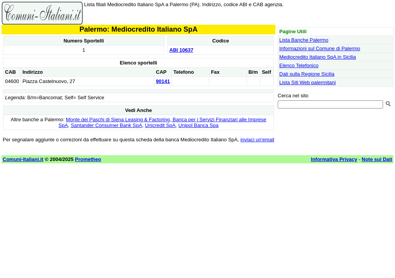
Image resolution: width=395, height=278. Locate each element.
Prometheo (88, 159)
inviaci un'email (257, 139)
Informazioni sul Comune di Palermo (319, 48)
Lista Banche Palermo (303, 40)
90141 (163, 81)
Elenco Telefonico (299, 65)
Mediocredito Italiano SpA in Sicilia (317, 57)
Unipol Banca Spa (198, 125)
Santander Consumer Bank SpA (106, 125)
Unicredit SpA (160, 125)
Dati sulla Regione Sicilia (306, 74)
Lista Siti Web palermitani (307, 82)
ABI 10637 (181, 50)
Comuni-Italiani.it (23, 159)
